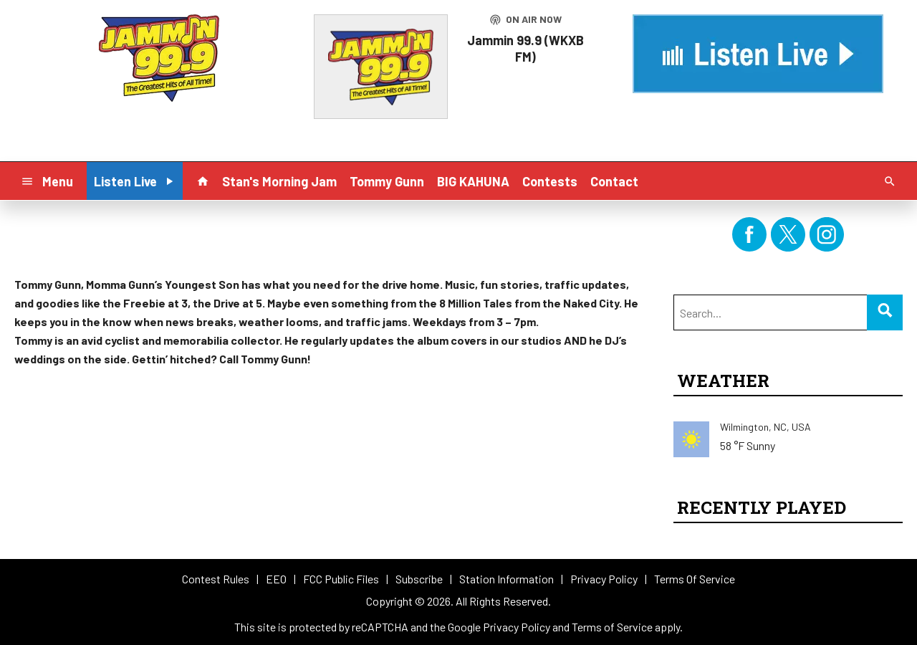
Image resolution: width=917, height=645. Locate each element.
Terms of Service (612, 627)
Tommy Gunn (387, 181)
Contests (549, 181)
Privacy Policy (516, 627)
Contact (614, 181)
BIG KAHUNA (473, 181)
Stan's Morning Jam (279, 181)
